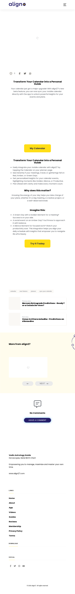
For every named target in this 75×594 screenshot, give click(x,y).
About (12, 503)
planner (33, 291)
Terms (12, 535)
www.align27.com (17, 473)
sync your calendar (46, 291)
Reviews (13, 521)
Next (44, 384)
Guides (12, 517)
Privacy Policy (15, 531)
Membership (15, 526)
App (11, 507)
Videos (12, 512)
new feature (23, 291)
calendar (13, 291)
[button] (64, 4)
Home (12, 498)
